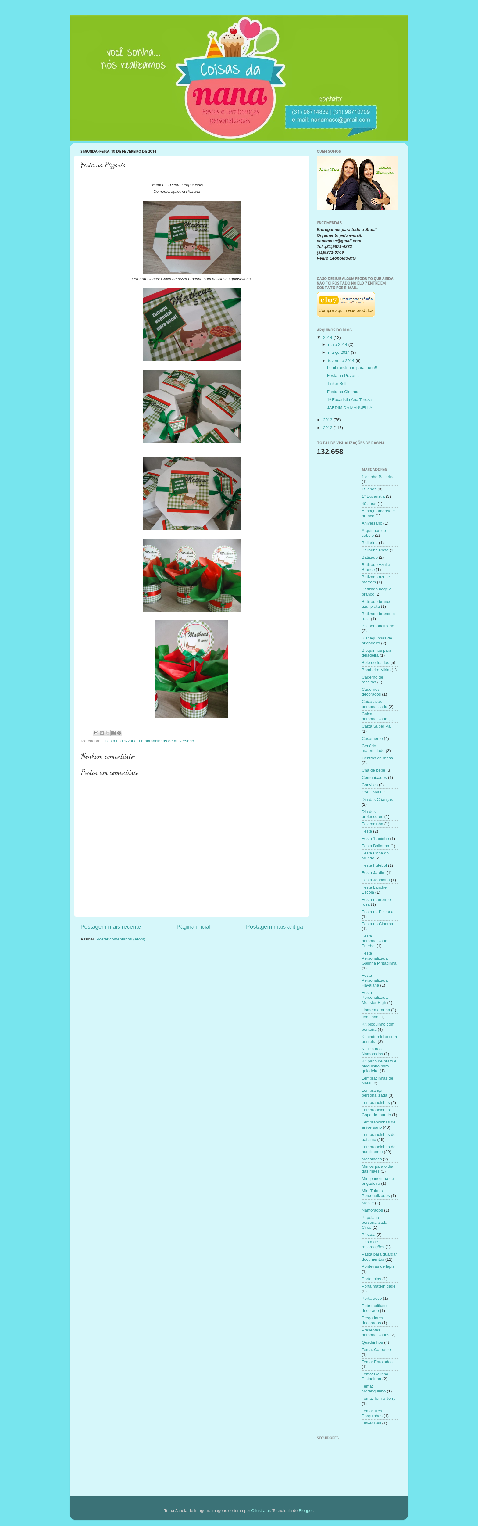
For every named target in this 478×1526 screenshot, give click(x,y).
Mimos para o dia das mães (378, 1168)
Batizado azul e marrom (376, 579)
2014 (328, 337)
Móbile (368, 1203)
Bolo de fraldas (375, 662)
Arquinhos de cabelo (374, 533)
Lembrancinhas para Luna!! (352, 367)
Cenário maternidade (373, 748)
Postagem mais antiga (274, 926)
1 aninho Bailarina (378, 477)
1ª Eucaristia (373, 496)
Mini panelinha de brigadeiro (378, 1181)
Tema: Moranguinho (374, 1388)
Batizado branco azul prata (377, 604)
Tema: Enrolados (377, 1361)
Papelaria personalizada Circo (374, 1222)
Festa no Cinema (342, 391)
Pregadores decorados (372, 1320)
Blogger (306, 1510)
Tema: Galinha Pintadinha (375, 1376)
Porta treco (372, 1298)
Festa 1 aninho (375, 838)
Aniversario (372, 523)
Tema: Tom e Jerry (379, 1398)
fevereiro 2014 (341, 360)
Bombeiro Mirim (376, 670)
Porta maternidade (379, 1286)
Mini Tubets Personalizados (376, 1193)
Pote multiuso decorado (374, 1308)
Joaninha (370, 1017)
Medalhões (372, 1159)
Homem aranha (376, 1010)
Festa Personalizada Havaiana (375, 980)
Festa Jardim (374, 872)
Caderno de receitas (372, 679)
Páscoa (369, 1234)
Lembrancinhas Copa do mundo (376, 1112)
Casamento (372, 738)
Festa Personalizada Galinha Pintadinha (379, 958)
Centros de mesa (377, 758)
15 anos (369, 489)
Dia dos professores (372, 814)
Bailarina (370, 542)
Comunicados (374, 777)
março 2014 (339, 352)
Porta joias (371, 1279)
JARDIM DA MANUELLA (350, 407)
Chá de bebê (373, 770)
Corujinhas (372, 792)
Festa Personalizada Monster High (375, 997)
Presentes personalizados (376, 1332)
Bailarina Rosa (375, 550)
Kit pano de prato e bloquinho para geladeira (379, 1066)
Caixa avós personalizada (374, 704)
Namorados (372, 1210)
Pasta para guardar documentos (379, 1256)
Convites (370, 785)
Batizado (370, 557)
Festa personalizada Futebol (374, 941)
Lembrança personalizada (374, 1093)
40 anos (369, 503)
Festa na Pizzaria (121, 741)
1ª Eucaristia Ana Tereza (349, 399)
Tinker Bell (336, 383)
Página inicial (193, 926)
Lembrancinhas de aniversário (166, 741)
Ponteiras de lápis (378, 1266)
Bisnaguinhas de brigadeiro (377, 640)
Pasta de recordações (373, 1244)
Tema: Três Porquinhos (372, 1413)
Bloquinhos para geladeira (377, 652)
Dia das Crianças (377, 799)
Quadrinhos (372, 1342)
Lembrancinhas (376, 1102)
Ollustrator (260, 1510)
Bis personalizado (378, 626)
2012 (328, 427)
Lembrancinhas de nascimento (379, 1149)
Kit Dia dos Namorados (372, 1051)
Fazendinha (372, 824)
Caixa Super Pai (377, 726)
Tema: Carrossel (377, 1349)
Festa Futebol (374, 865)
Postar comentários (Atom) (121, 939)
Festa (367, 831)
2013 (328, 419)
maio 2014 (338, 344)
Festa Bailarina (375, 846)
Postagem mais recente (110, 926)
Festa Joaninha (376, 880)
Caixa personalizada (374, 716)
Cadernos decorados (371, 692)
